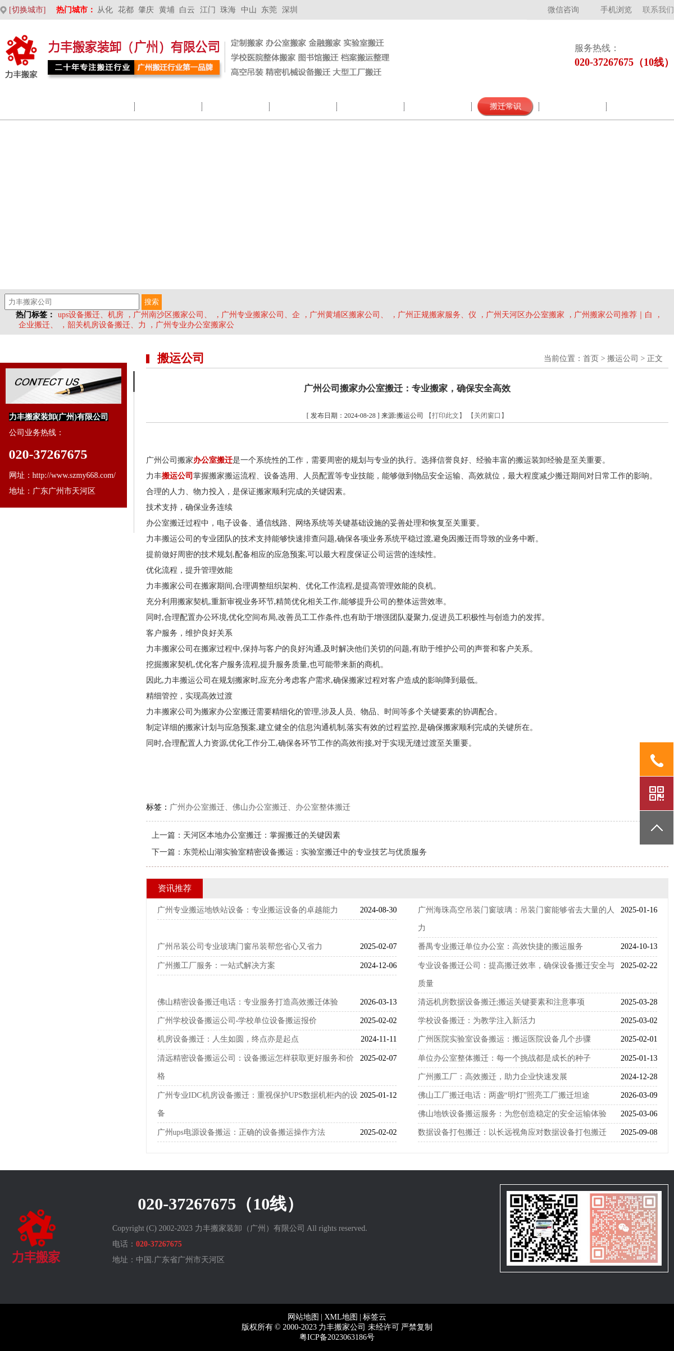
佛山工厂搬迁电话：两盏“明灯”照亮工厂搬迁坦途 (504, 1095)
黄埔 (167, 10)
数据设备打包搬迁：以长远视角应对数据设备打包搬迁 (512, 1132)
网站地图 (303, 1317)
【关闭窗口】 (487, 415)
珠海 (228, 10)
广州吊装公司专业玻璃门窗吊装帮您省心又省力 (239, 946)
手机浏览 (616, 10)
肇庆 (146, 10)
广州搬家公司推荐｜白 (613, 315)
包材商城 (303, 106)
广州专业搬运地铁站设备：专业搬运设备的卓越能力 (247, 910)
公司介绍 (101, 106)
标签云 (374, 1317)
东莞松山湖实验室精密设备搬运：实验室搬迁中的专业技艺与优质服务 (305, 852)
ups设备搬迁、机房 (91, 315)
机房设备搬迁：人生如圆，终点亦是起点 (228, 1039)
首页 (591, 358)
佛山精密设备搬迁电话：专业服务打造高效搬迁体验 (247, 1002)
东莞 (269, 10)
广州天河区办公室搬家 (525, 315)
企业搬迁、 (38, 325)
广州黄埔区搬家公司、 (348, 315)
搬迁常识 (505, 106)
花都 (126, 10)
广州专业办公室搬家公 (195, 325)
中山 (249, 10)
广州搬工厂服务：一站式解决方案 (216, 965)
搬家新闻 (370, 106)
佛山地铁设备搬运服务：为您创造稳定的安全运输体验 (512, 1114)
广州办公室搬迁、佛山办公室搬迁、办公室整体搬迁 (260, 807)
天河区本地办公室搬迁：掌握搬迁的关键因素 (261, 835)
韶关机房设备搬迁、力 (106, 325)
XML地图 (340, 1317)
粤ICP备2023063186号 (337, 1337)
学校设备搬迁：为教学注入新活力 (477, 1020)
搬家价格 (573, 106)
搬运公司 (623, 358)
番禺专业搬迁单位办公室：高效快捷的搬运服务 (500, 946)
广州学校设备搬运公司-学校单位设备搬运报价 (237, 1020)
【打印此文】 (445, 415)
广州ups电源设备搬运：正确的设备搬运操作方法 (241, 1132)
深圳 (290, 10)
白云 (187, 10)
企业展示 (236, 106)
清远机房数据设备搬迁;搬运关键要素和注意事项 (501, 1002)
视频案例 (438, 106)
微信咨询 (563, 10)
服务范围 (168, 106)
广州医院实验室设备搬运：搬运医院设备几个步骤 (504, 1039)
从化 (105, 10)
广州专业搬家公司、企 (260, 315)
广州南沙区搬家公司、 (172, 315)
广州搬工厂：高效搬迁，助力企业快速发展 (492, 1076)
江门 (208, 10)
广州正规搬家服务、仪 (437, 315)
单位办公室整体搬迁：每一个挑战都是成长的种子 (504, 1058)
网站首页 (33, 106)
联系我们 (658, 10)
